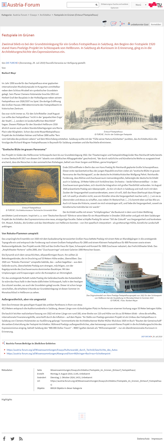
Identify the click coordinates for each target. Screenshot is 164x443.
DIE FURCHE (12, 62)
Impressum (157, 438)
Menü (138, 4)
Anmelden (156, 24)
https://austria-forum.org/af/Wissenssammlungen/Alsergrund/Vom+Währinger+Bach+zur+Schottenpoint (58, 353)
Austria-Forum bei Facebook (4, 438)
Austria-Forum (23, 4)
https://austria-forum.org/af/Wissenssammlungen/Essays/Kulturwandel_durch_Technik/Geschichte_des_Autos (62, 349)
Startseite (4, 5)
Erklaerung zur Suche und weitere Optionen (114, 5)
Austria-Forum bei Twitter (12, 438)
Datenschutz (143, 438)
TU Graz (155, 4)
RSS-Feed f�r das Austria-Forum (20, 438)
